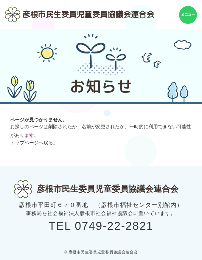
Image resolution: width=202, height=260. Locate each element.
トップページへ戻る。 (34, 142)
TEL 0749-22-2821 (101, 226)
